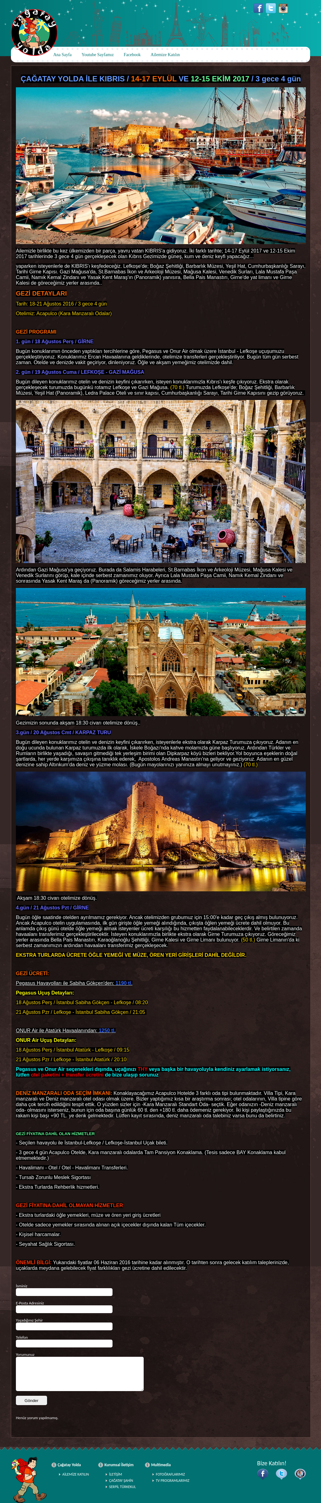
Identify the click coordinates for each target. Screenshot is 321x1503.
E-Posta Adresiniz (30, 1303)
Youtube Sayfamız (98, 54)
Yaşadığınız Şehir (29, 1320)
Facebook (132, 54)
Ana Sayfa (62, 54)
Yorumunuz (25, 1354)
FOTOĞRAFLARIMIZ (170, 1474)
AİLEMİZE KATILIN (75, 1474)
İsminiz (21, 1286)
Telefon (22, 1337)
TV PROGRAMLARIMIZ (172, 1480)
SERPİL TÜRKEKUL (122, 1487)
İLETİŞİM (115, 1474)
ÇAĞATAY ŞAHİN (121, 1480)
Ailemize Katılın (165, 54)
